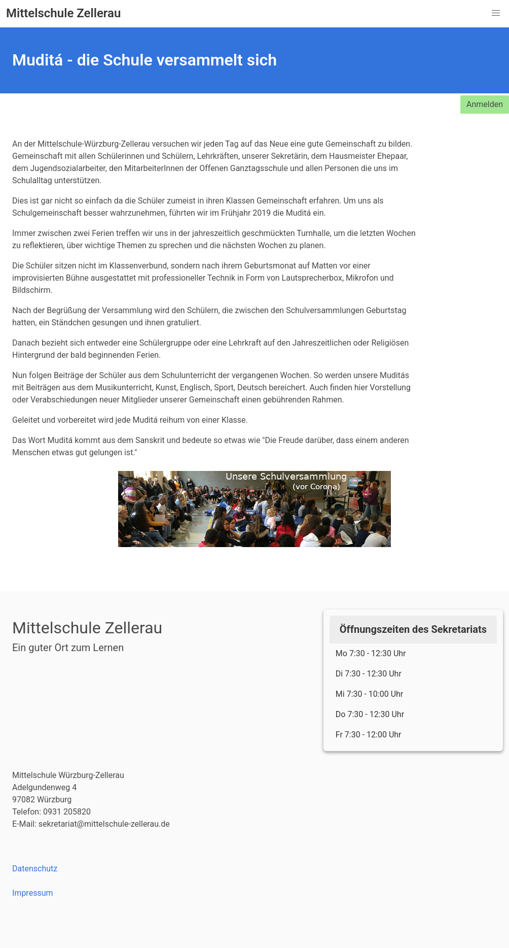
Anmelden (484, 104)
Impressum (32, 893)
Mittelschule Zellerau (63, 13)
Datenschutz (34, 868)
